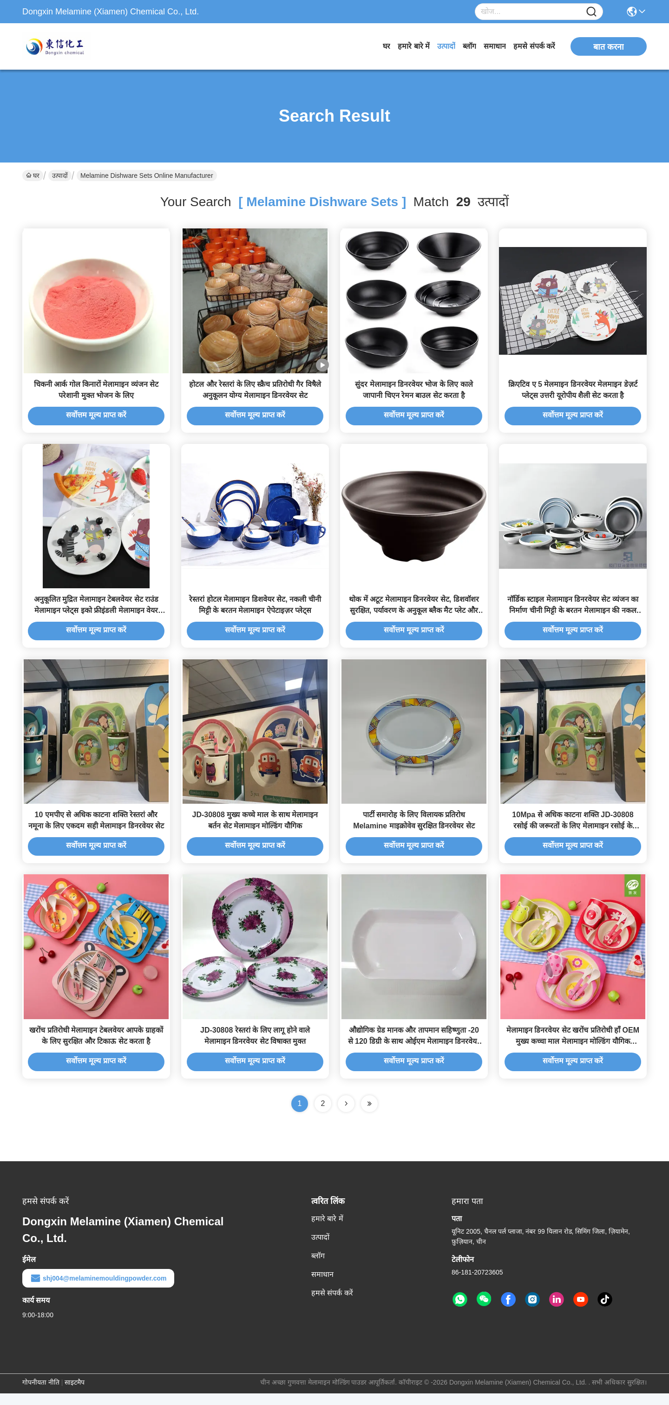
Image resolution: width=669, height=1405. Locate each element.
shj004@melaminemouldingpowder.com (98, 1290)
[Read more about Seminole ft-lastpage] (369, 1115)
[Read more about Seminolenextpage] (346, 1115)
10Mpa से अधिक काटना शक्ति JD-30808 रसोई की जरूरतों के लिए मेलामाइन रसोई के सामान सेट (572, 835)
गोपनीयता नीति (40, 1394)
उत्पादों (446, 46)
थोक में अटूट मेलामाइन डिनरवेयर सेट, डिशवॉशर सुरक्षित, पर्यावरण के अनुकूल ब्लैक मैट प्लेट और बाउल (414, 616)
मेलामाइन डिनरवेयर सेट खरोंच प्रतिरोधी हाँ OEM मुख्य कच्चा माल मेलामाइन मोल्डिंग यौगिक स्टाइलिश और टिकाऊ (572, 1053)
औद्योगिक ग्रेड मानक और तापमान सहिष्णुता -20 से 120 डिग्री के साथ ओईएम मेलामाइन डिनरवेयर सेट (414, 1053)
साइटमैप (75, 1394)
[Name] (591, 12)
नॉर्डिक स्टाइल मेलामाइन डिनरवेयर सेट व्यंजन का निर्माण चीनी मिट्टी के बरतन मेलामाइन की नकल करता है (573, 616)
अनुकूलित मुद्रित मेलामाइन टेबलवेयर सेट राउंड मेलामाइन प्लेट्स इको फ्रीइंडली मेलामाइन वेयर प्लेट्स (96, 616)
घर (386, 46)
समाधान (495, 46)
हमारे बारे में (414, 46)
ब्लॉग (469, 46)
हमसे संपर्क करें (534, 46)
